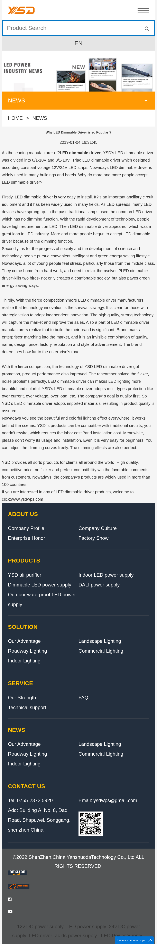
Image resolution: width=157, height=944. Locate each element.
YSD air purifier (24, 575)
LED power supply (86, 926)
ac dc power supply (76, 935)
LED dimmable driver (80, 153)
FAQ (83, 697)
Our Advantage (24, 641)
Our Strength (22, 697)
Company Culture (97, 528)
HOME (15, 119)
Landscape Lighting (99, 641)
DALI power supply (99, 584)
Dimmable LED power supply (39, 584)
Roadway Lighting (27, 651)
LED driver (40, 935)
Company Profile (26, 528)
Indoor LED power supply (105, 575)
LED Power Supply (121, 935)
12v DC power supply (40, 926)
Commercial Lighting (100, 651)
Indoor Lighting (24, 660)
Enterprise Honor (26, 538)
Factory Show (93, 538)
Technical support (27, 707)
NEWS (39, 119)
